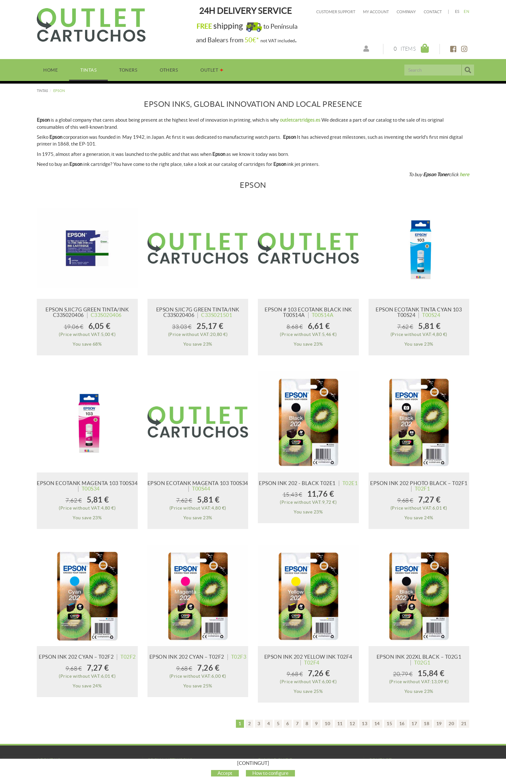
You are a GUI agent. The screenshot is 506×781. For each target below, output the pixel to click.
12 (352, 723)
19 (439, 723)
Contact (433, 12)
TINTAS (42, 91)
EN (466, 11)
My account (376, 12)
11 (340, 723)
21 (464, 723)
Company (406, 12)
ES (457, 11)
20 (451, 723)
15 (389, 723)
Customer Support (335, 12)
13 (364, 723)
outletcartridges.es (300, 120)
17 (414, 723)
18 (426, 723)
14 (377, 723)
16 (402, 723)
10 (327, 723)
